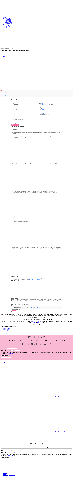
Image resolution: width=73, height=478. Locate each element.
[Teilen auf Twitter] (6, 329)
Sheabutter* (43, 109)
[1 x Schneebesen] (13, 110)
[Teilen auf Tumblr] (6, 332)
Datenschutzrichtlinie (10, 353)
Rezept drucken (15, 124)
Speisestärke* (43, 105)
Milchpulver (43, 110)
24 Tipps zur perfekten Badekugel (34, 279)
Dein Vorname (4, 348)
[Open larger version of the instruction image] (37, 162)
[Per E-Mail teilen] (6, 333)
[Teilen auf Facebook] (6, 328)
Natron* (42, 103)
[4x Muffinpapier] (13, 120)
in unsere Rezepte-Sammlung (36, 321)
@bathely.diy (31, 307)
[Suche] (4, 31)
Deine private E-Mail (5, 350)
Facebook (33, 322)
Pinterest (38, 322)
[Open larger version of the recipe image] (33, 295)
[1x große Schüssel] (13, 103)
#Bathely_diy (37, 307)
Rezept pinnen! (14, 296)
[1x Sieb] (13, 115)
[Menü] (5, 32)
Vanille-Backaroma (42, 113)
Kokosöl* (42, 107)
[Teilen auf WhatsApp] (6, 330)
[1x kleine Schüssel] (13, 105)
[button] (11, 310)
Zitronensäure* (43, 104)
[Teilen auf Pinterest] (6, 331)
